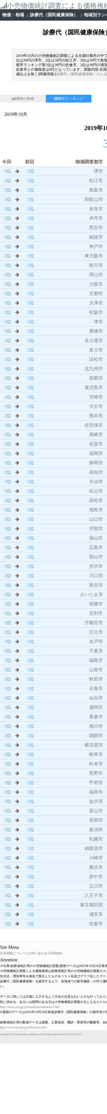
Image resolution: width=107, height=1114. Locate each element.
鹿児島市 (94, 387)
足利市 (96, 613)
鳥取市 (96, 189)
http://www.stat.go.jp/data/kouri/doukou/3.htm (30, 1007)
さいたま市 (91, 594)
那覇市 (96, 378)
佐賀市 (96, 443)
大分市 (96, 406)
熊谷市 (96, 585)
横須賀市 (94, 744)
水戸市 (96, 641)
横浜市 (96, 867)
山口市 (96, 519)
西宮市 (96, 227)
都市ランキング (68, 98)
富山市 (96, 810)
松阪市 (96, 312)
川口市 (96, 575)
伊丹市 (96, 218)
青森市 (96, 716)
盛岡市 (96, 707)
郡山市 (96, 556)
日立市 (96, 632)
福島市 (96, 660)
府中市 (96, 876)
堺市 (98, 171)
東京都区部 (91, 904)
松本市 (96, 763)
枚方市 (96, 265)
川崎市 (96, 857)
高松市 (96, 500)
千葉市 (96, 650)
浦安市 (96, 914)
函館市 (96, 735)
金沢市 (96, 801)
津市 (98, 321)
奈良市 (96, 208)
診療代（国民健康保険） (54, 14)
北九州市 (94, 368)
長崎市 (96, 434)
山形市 (96, 669)
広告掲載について (13, 953)
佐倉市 (96, 923)
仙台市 (96, 697)
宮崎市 (96, 396)
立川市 (96, 885)
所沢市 (96, 566)
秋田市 (96, 679)
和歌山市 (94, 199)
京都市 (96, 293)
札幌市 (96, 838)
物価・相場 (13, 14)
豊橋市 (96, 331)
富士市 (96, 349)
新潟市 (96, 829)
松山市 (96, 490)
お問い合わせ (37, 953)
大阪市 (96, 284)
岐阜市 (96, 754)
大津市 (96, 302)
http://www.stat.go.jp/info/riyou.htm (23, 1027)
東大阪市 (94, 255)
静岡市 (96, 462)
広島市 (96, 547)
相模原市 (94, 848)
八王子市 (94, 895)
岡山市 (96, 274)
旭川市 (96, 726)
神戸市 (96, 246)
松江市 (96, 180)
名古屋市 (94, 340)
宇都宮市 (94, 622)
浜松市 (96, 359)
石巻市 (96, 688)
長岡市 (96, 820)
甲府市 (96, 782)
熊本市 (96, 415)
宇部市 (96, 528)
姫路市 (96, 237)
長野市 (96, 773)
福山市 (96, 537)
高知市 (96, 472)
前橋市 (96, 603)
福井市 (96, 791)
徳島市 (96, 509)
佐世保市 (94, 425)
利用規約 (55, 953)
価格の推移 (23, 98)
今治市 (96, 481)
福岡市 (96, 453)
